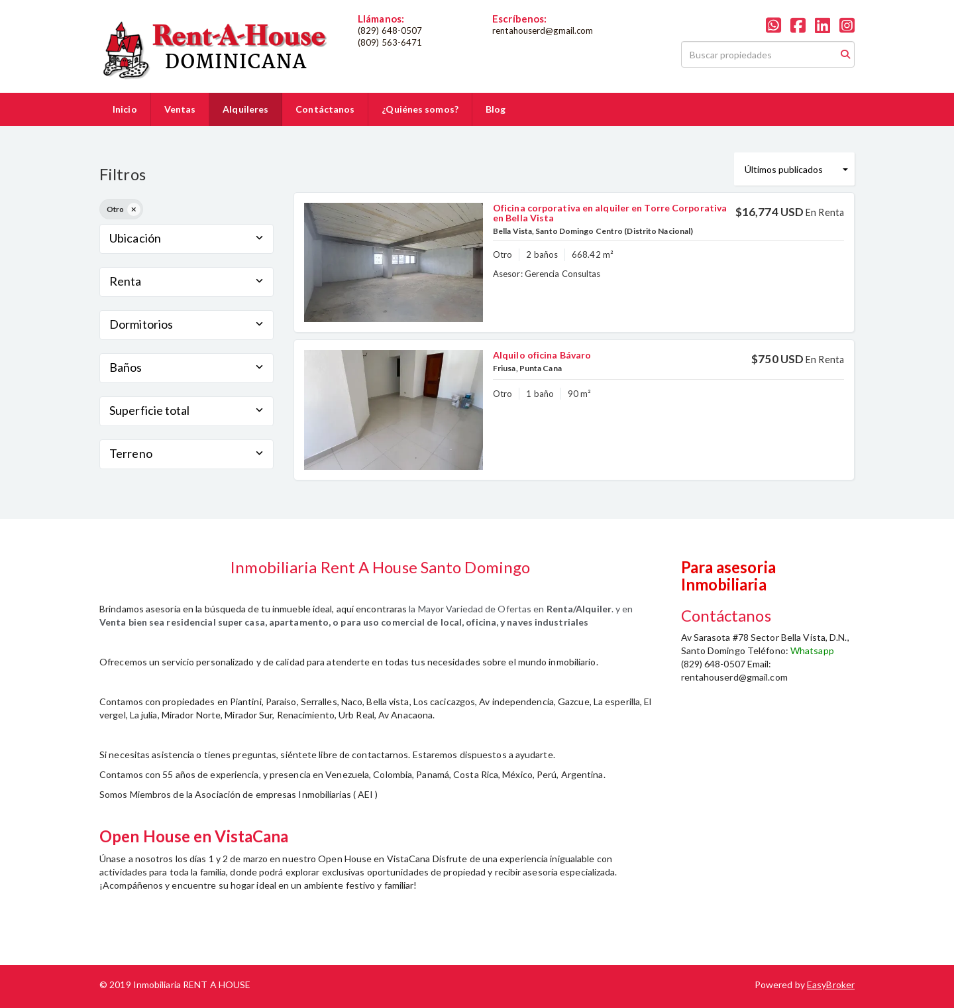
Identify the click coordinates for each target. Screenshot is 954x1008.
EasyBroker (831, 984)
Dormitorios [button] (186, 324)
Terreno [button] (186, 453)
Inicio (125, 109)
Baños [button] (186, 367)
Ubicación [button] (186, 238)
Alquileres (245, 109)
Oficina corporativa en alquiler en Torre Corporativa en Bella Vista (610, 212)
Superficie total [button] (186, 410)
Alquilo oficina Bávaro (542, 355)
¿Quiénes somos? (420, 109)
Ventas (180, 109)
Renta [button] (186, 281)
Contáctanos (324, 109)
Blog (495, 109)
